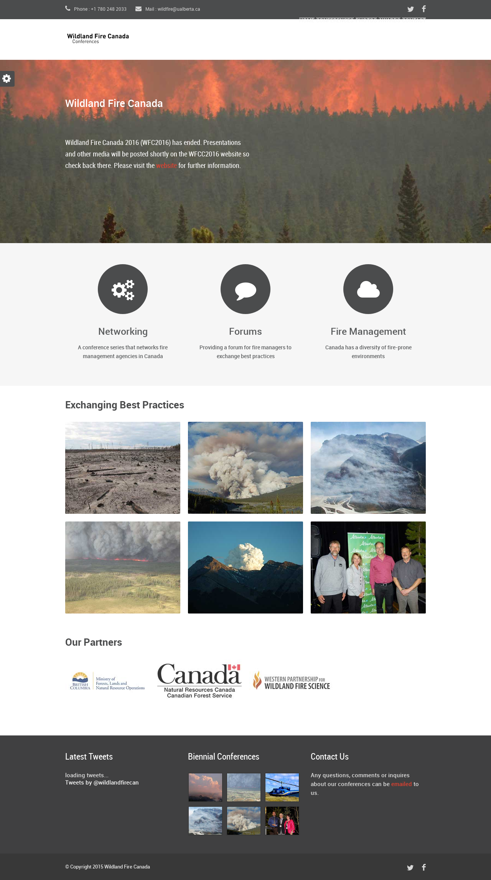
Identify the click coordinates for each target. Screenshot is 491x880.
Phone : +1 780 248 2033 (96, 9)
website (166, 165)
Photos (331, 40)
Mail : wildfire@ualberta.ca (167, 9)
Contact (407, 40)
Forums (245, 332)
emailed (401, 784)
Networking (123, 332)
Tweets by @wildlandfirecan (102, 783)
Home (242, 40)
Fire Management (368, 332)
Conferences (285, 40)
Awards (368, 40)
